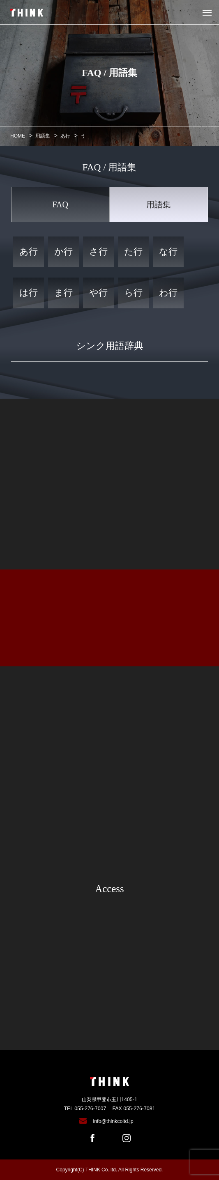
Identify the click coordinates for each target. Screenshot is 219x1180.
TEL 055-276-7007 (85, 1108)
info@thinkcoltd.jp (113, 1121)
